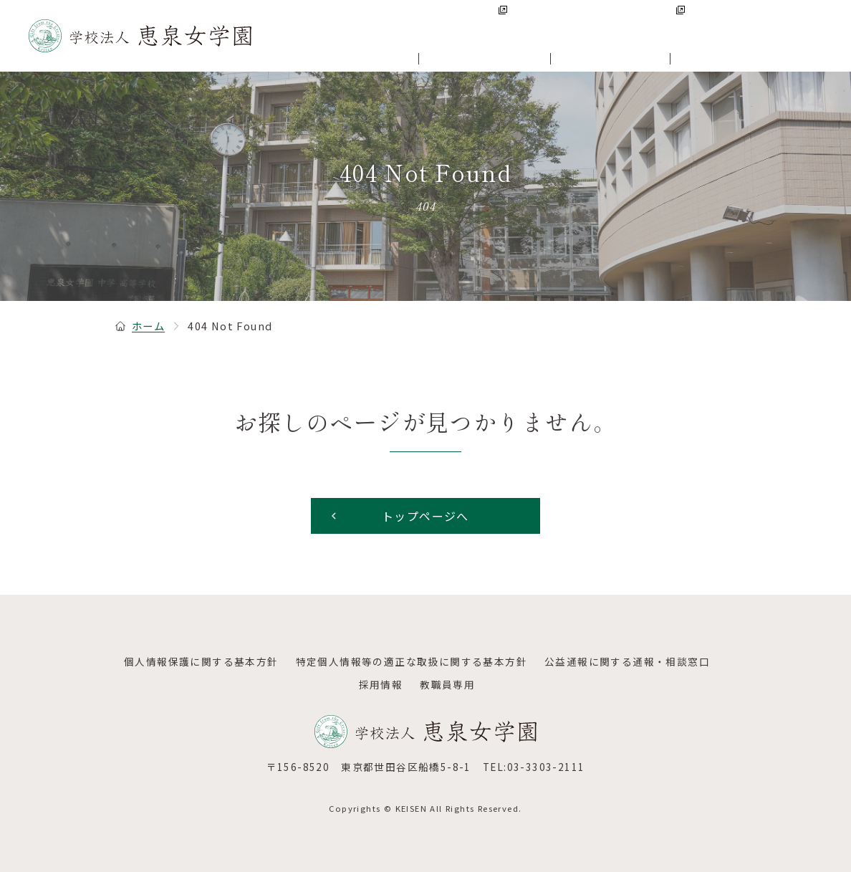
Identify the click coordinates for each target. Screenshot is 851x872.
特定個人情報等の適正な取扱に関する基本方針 (411, 661)
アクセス (800, 21)
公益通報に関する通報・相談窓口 (627, 661)
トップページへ (398, 515)
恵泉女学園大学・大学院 (623, 21)
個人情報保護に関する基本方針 (201, 661)
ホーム (140, 325)
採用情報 (735, 21)
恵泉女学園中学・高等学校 (461, 21)
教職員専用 (447, 684)
